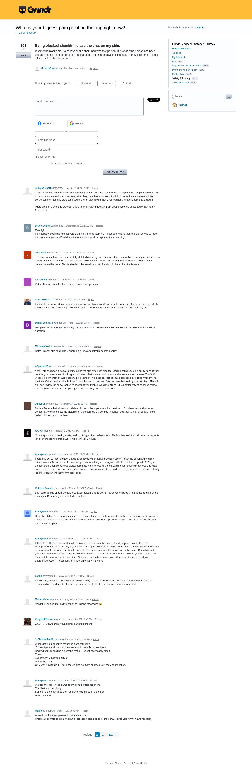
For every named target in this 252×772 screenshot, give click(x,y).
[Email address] (66, 140)
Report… (94, 68)
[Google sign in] (82, 123)
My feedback (178, 57)
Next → (112, 734)
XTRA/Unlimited (180, 82)
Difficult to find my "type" (184, 70)
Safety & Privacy (204, 44)
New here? (66, 163)
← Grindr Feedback (26, 32)
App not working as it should (186, 65)
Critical (129, 84)
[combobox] (200, 96)
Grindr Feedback (182, 44)
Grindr (183, 105)
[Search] (229, 96)
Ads (174, 61)
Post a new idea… (182, 48)
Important (108, 84)
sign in (200, 27)
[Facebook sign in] (50, 123)
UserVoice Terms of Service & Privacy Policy (126, 763)
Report (95, 188)
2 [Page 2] (103, 734)
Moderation (178, 74)
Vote (23, 55)
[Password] (66, 150)
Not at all (88, 84)
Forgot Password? (45, 156)
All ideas (176, 53)
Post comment (115, 171)
